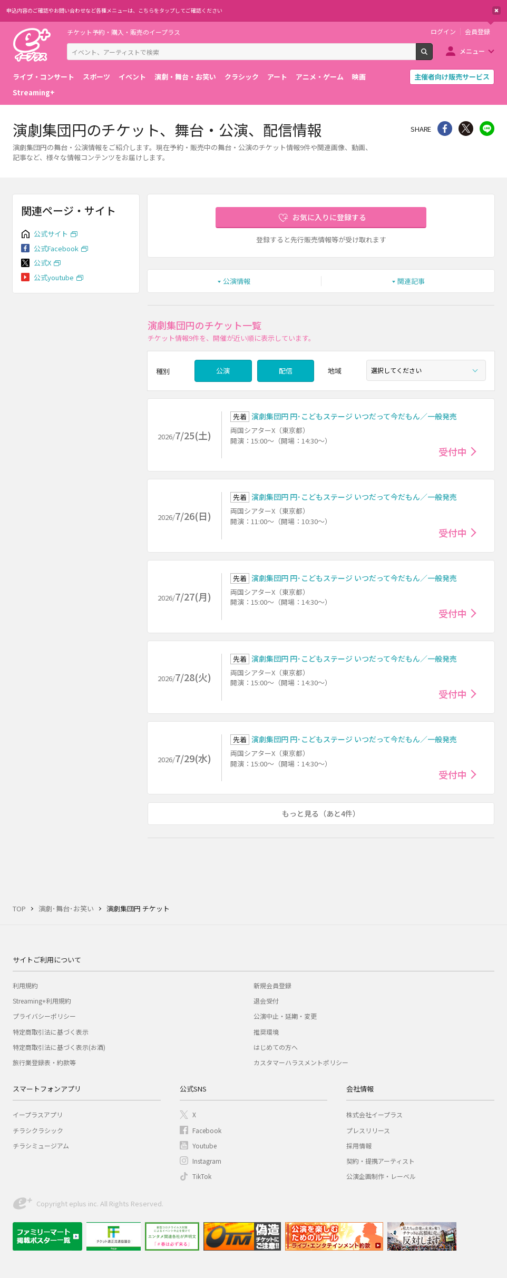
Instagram (206, 1160)
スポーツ (96, 77)
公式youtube (54, 277)
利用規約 (25, 985)
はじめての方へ (275, 1047)
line (487, 128)
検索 (432, 56)
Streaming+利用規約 (42, 1000)
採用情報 (359, 1145)
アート (277, 77)
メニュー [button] (472, 50)
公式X (42, 263)
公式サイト (51, 234)
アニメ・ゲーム (320, 77)
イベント (132, 77)
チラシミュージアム (41, 1145)
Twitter (466, 128)
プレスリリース (368, 1130)
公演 (223, 371)
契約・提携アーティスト (380, 1160)
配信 (285, 371)
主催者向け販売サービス (452, 77)
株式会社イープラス (374, 1114)
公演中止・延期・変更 (285, 1015)
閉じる (496, 10)
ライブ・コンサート (43, 77)
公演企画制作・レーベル (381, 1176)
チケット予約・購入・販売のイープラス (123, 31)
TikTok (201, 1176)
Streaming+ (34, 92)
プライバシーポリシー (44, 1015)
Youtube (204, 1145)
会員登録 (477, 31)
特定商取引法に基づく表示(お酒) (59, 1047)
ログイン (443, 31)
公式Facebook (56, 248)
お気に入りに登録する (329, 217)
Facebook (206, 1130)
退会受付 (266, 1000)
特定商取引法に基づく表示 (51, 1031)
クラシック (242, 77)
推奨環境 (266, 1031)
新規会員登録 (272, 985)
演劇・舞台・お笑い (185, 77)
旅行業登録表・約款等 (44, 1062)
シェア (444, 128)
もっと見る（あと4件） (321, 813)
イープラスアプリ (38, 1114)
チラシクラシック (38, 1130)
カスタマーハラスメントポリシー (300, 1062)
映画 (359, 77)
